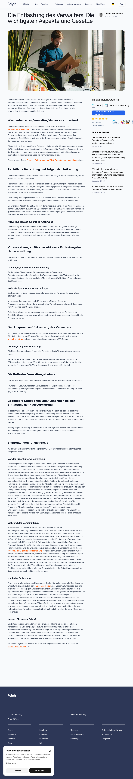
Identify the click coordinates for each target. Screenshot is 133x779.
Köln (41, 743)
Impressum (107, 734)
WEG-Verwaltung (78, 714)
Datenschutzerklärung (112, 730)
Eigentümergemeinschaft (19, 129)
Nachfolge (100, 4)
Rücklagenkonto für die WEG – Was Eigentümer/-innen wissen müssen (107, 188)
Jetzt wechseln (74, 4)
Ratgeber (59, 4)
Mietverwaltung (15, 714)
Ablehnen (17, 770)
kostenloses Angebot (17, 646)
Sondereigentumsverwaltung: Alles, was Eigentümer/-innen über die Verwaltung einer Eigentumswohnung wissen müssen (108, 156)
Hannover (43, 734)
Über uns (88, 4)
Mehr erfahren (11, 763)
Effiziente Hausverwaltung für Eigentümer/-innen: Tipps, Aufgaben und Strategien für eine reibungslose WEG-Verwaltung (108, 173)
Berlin (10, 730)
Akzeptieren (40, 770)
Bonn (10, 743)
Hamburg (43, 730)
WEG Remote (13, 719)
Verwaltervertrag (15, 339)
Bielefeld (12, 734)
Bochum (11, 739)
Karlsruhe (43, 739)
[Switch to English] (113, 4)
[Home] (12, 4)
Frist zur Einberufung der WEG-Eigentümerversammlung (52, 160)
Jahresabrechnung (42, 586)
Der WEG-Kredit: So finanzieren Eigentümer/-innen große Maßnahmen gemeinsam (106, 140)
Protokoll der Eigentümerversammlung (25, 551)
